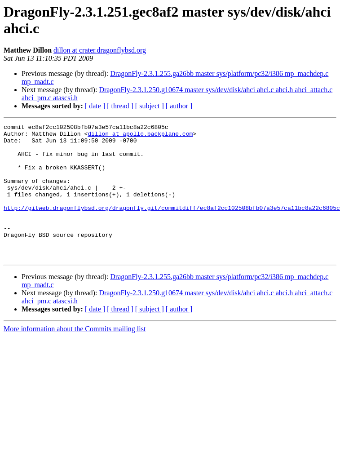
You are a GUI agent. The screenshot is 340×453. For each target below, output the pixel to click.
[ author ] (179, 106)
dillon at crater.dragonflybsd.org (99, 50)
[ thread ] (120, 106)
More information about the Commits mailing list (75, 356)
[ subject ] (149, 106)
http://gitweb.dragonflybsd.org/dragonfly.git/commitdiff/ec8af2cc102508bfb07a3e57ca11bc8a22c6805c (172, 225)
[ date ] (95, 106)
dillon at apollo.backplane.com (140, 136)
